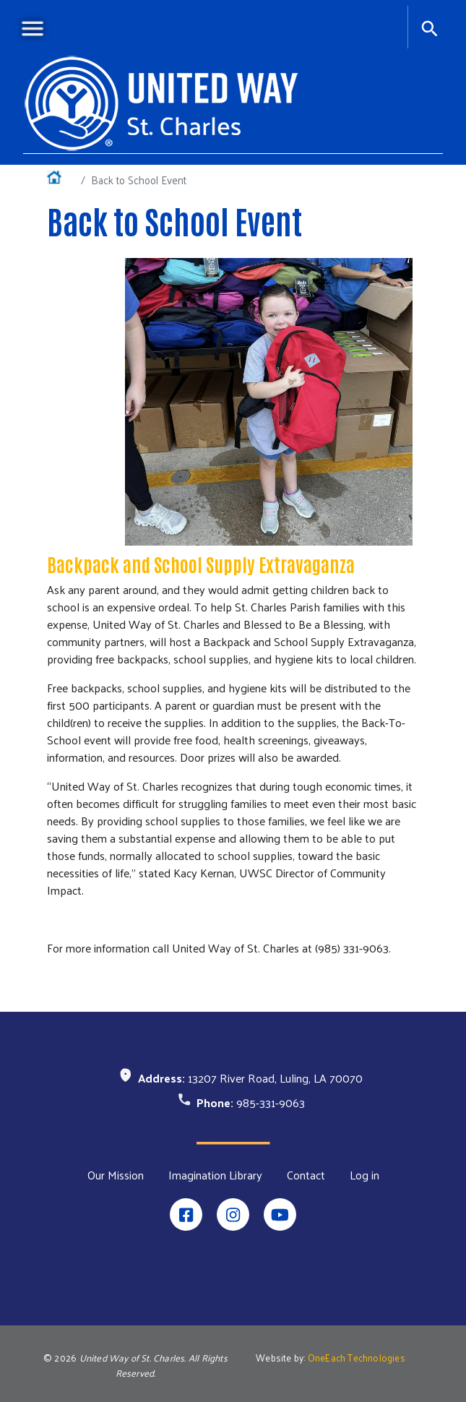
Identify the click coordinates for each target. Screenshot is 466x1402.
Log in (364, 1175)
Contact (306, 1175)
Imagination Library (215, 1175)
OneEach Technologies (356, 1357)
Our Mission (115, 1175)
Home (61, 179)
